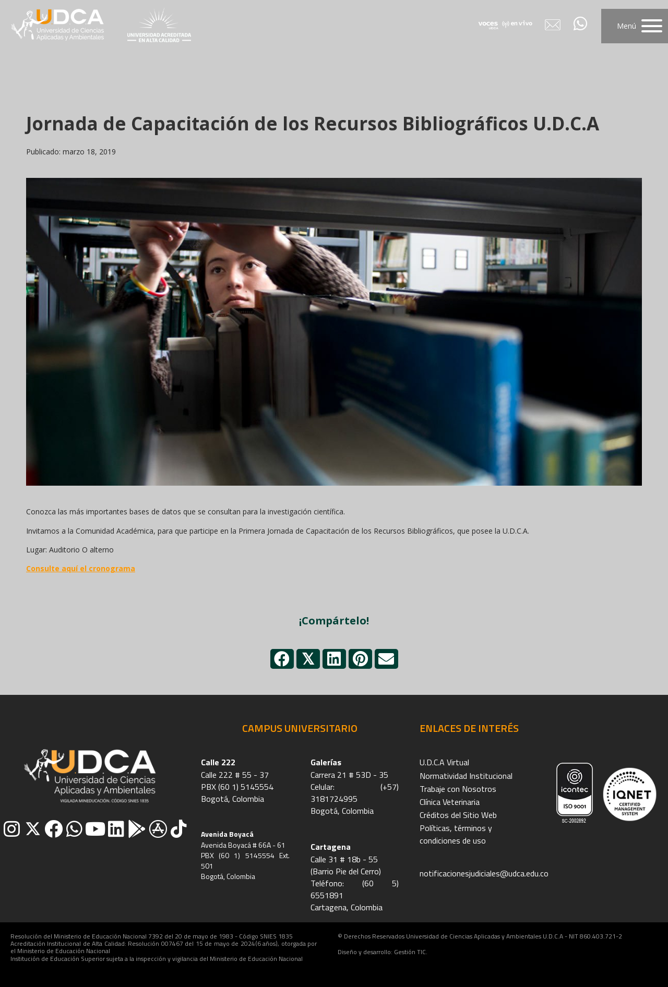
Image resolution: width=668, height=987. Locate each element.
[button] (634, 26)
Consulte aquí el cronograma (80, 568)
